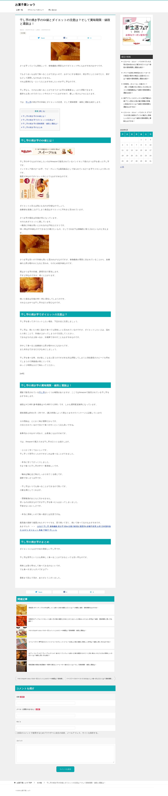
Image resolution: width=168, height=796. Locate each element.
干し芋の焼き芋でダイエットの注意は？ (38, 120)
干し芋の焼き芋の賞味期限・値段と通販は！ (40, 124)
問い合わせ (53, 10)
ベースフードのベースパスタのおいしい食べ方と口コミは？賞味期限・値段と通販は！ (91, 678)
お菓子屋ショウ (27, 4)
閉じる (41, 111)
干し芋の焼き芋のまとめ (31, 127)
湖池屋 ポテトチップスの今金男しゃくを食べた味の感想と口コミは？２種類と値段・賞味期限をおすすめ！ (63, 608)
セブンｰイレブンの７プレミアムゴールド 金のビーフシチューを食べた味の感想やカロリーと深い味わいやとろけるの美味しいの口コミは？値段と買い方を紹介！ (70, 654)
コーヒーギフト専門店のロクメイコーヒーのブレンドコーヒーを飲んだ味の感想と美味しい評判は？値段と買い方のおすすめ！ (70, 642)
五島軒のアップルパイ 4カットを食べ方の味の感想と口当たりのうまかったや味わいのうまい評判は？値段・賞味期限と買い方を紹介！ (70, 620)
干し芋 (28, 102)
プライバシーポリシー (36, 10)
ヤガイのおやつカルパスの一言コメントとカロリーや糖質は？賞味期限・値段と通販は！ (57, 630)
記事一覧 (19, 10)
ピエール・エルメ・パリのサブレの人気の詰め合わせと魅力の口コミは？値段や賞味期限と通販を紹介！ (137, 64)
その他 (23, 33)
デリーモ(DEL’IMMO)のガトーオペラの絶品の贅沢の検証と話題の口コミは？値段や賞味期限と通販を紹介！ (136, 76)
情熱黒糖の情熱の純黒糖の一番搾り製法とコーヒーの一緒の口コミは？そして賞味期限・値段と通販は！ (63, 665)
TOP (24, 783)
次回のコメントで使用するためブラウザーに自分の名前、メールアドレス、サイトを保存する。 (58, 733)
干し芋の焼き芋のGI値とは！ (33, 116)
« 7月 (122, 167)
